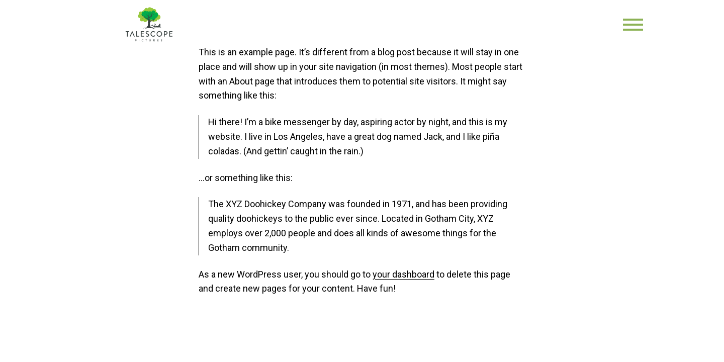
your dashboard (403, 274)
